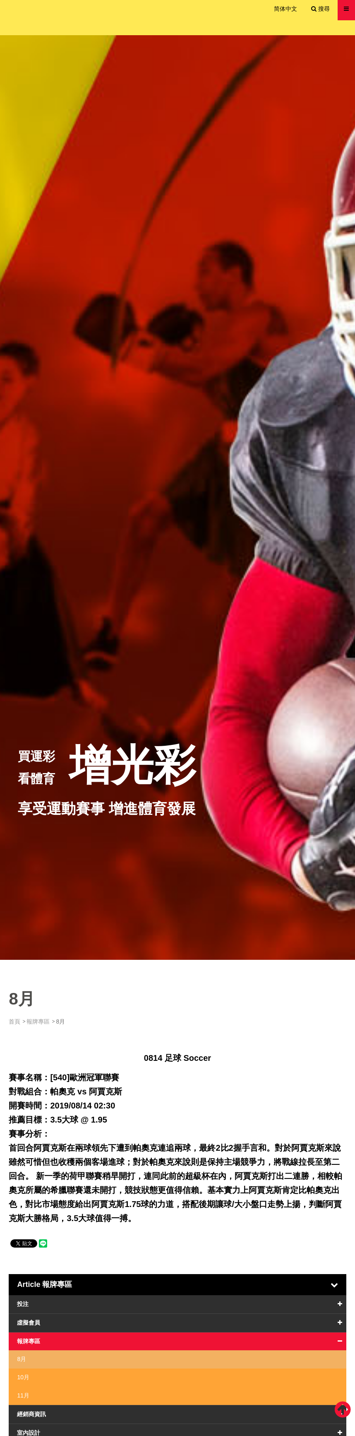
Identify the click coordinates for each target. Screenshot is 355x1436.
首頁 (14, 1021)
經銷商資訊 (31, 1414)
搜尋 (320, 8)
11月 (23, 1395)
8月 (21, 1359)
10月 (23, 1377)
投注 (23, 1304)
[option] (177, 497)
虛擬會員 (28, 1322)
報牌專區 (38, 1021)
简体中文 (285, 8)
